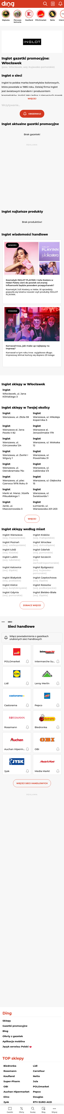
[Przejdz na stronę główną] (8, 4)
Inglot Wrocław (42, 542)
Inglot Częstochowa (45, 577)
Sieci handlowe (21, 626)
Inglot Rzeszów (42, 584)
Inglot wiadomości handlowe (25, 234)
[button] (45, 4)
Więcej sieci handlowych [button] (32, 783)
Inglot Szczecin (42, 556)
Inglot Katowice (12, 567)
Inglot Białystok (12, 577)
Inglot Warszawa (13, 534)
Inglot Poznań (11, 542)
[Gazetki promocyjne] (10, 1109)
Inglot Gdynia (11, 592)
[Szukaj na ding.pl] (32, 1109)
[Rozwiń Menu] (54, 1109)
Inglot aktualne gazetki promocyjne (30, 124)
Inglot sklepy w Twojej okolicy (26, 407)
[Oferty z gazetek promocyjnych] (21, 1109)
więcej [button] (32, 519)
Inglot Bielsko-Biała (44, 592)
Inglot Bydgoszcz (43, 567)
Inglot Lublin (10, 556)
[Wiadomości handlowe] (43, 1109)
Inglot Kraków (41, 534)
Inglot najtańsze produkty (22, 211)
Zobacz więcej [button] (32, 605)
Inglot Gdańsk (41, 549)
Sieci (10, 622)
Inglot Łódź (9, 549)
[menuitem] (10, 1109)
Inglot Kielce (10, 584)
